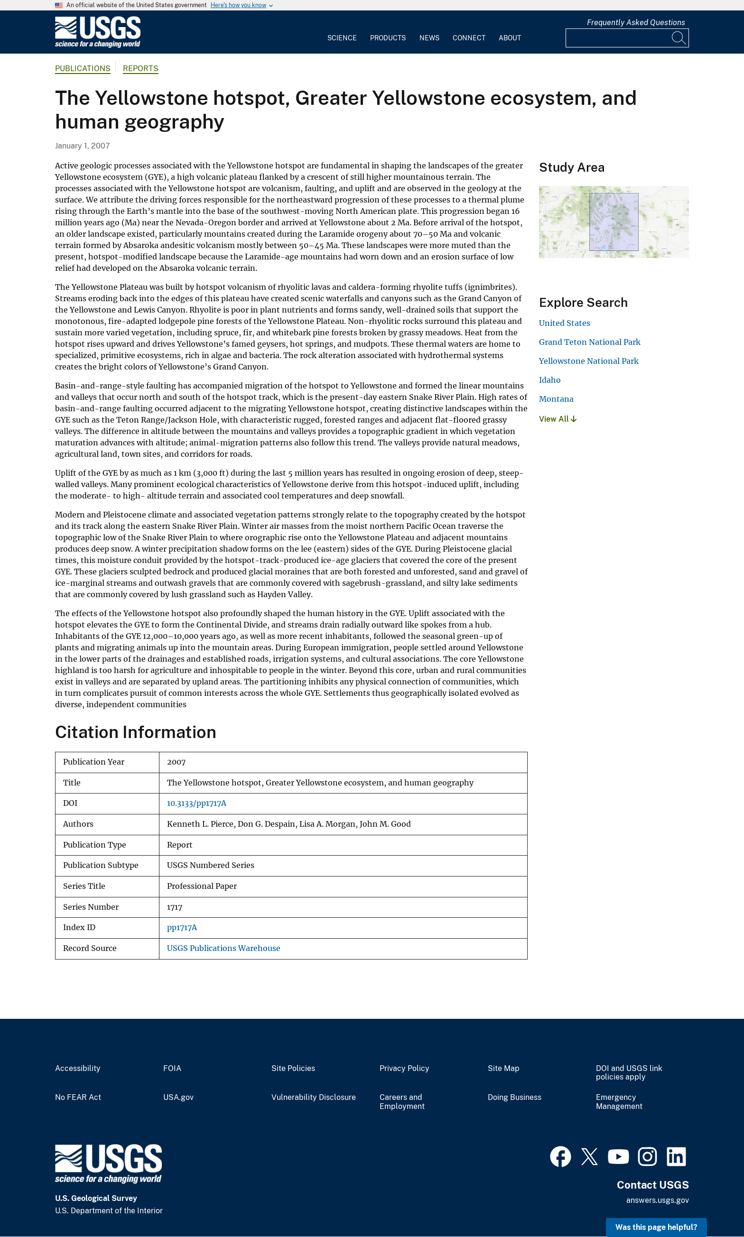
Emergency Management (619, 1102)
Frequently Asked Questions (636, 22)
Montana (556, 399)
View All (558, 419)
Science (342, 38)
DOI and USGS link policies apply (629, 1073)
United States (564, 323)
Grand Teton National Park (590, 342)
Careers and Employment (402, 1102)
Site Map (504, 1068)
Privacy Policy (404, 1068)
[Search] (679, 37)
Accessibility (78, 1068)
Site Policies (293, 1068)
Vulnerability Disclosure (313, 1097)
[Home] (97, 45)
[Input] (627, 37)
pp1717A (182, 927)
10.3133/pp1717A (196, 803)
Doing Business (514, 1097)
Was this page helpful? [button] (656, 1227)
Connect (469, 38)
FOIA (172, 1068)
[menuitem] (342, 32)
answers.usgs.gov (657, 1200)
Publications (83, 68)
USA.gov (178, 1097)
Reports (140, 68)
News (429, 38)
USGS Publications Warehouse (223, 948)
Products (388, 38)
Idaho (550, 380)
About (510, 38)
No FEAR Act (78, 1097)
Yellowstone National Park (589, 361)
